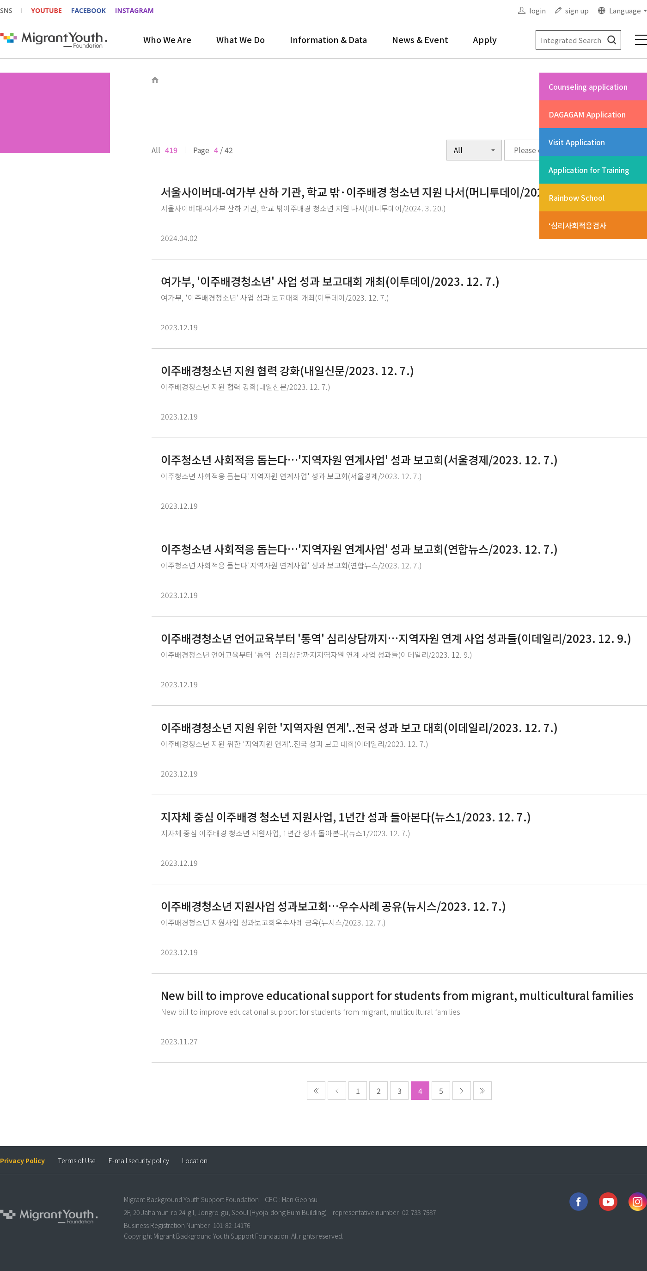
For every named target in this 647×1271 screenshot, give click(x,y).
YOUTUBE (46, 10)
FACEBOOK (88, 10)
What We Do (240, 39)
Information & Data (328, 39)
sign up (577, 10)
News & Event (420, 39)
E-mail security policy (139, 1160)
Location (195, 1160)
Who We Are (167, 39)
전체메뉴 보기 (641, 40)
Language (625, 10)
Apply (485, 39)
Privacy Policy (22, 1160)
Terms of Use (77, 1160)
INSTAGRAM (134, 10)
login (537, 10)
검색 (611, 40)
